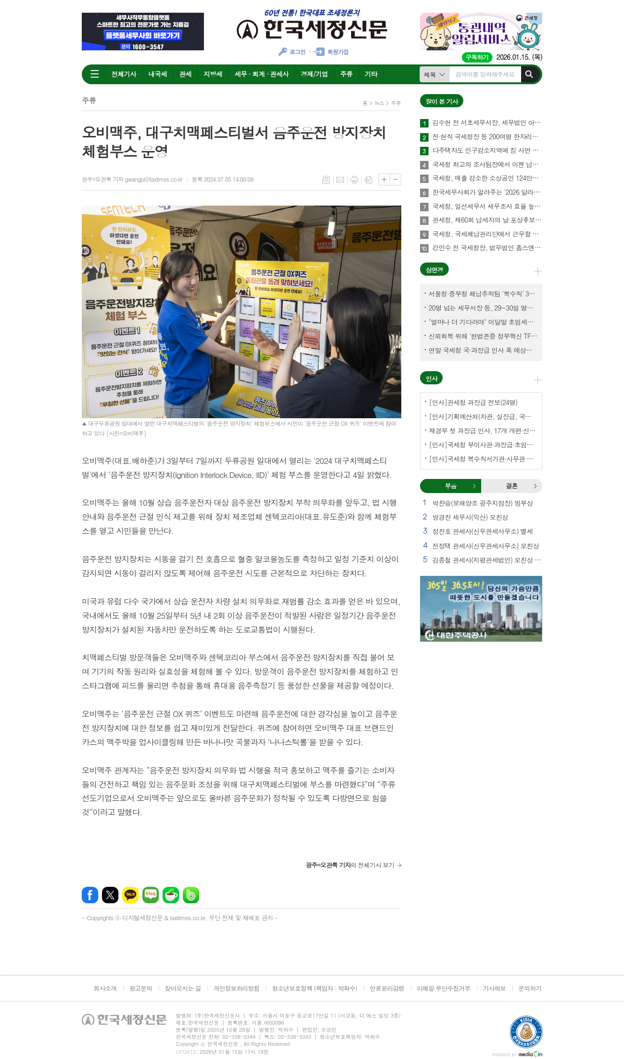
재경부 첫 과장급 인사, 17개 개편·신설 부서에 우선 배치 (483, 430)
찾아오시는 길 (183, 988)
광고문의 (140, 988)
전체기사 (123, 74)
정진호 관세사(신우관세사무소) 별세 (482, 531)
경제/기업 (314, 74)
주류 (346, 74)
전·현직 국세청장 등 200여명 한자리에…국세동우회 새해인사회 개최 (487, 137)
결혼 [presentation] (511, 485)
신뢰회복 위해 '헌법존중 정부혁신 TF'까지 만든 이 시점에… (483, 336)
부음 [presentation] (450, 485)
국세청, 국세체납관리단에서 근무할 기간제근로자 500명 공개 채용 (487, 234)
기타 (371, 74)
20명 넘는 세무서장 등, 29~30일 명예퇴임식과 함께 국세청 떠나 (483, 307)
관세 (185, 74)
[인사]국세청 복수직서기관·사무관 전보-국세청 (483, 458)
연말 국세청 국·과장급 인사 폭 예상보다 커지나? (483, 350)
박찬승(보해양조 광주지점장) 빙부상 (482, 503)
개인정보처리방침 (236, 988)
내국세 (157, 74)
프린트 (354, 179)
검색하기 (529, 74)
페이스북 (90, 895)
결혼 (535, 486)
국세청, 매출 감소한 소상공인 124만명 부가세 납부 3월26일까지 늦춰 (487, 178)
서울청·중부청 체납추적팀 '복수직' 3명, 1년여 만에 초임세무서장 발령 (483, 293)
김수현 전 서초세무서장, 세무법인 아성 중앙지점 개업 (487, 122)
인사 (431, 378)
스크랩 (368, 179)
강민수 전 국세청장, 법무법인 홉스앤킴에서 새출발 (487, 248)
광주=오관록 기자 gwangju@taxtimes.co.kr (132, 179)
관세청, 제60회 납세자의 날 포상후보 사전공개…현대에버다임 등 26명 (487, 220)
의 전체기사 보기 (349, 864)
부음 (474, 486)
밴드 (191, 895)
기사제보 (494, 988)
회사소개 (105, 988)
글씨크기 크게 (384, 179)
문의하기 (529, 988)
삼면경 (434, 269)
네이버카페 (171, 895)
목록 (326, 179)
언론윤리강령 (387, 988)
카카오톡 (130, 895)
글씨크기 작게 (395, 179)
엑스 (110, 895)
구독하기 (477, 57)
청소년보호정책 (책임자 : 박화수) (314, 988)
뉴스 (379, 102)
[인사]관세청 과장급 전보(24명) (473, 402)
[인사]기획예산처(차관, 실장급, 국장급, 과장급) (483, 416)
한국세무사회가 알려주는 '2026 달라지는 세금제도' (487, 192)
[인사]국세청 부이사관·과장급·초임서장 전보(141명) (483, 444)
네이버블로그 (150, 895)
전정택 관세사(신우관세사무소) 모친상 (485, 545)
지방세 (212, 74)
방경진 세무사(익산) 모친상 (470, 517)
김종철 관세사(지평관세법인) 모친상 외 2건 (487, 560)
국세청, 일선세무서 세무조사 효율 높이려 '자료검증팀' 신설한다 (487, 206)
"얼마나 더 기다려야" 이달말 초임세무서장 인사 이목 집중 (483, 321)
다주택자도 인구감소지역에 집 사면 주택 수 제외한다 (487, 150)
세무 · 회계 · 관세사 (261, 74)
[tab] (450, 486)
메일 (340, 179)
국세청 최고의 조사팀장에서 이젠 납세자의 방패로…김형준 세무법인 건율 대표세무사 (487, 164)
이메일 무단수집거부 (443, 988)
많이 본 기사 (442, 101)
